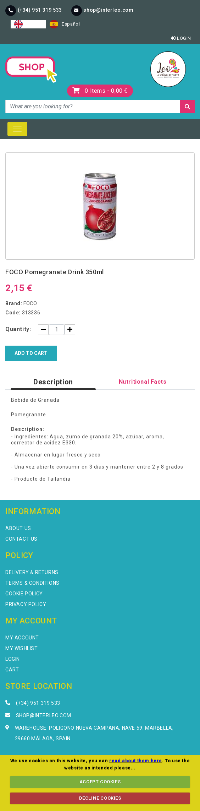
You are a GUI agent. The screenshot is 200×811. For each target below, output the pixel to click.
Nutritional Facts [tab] (143, 381)
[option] (64, 24)
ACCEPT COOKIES (100, 781)
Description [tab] (53, 382)
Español (65, 24)
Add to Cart (31, 353)
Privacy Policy (25, 604)
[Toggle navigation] (17, 129)
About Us (18, 528)
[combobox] (28, 24)
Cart (12, 669)
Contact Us (21, 539)
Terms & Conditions (32, 583)
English (28, 24)
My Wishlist (21, 648)
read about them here (135, 760)
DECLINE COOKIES (100, 798)
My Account (22, 637)
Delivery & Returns (32, 572)
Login (181, 38)
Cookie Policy (24, 593)
